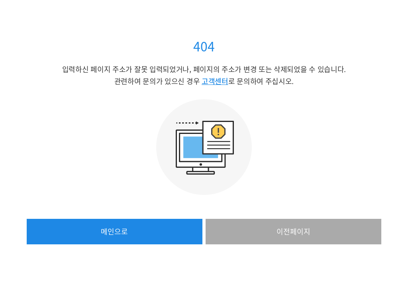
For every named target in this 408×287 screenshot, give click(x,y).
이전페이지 (293, 231)
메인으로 (114, 231)
